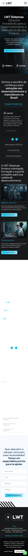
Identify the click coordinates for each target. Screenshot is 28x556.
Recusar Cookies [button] (8, 551)
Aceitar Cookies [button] (20, 551)
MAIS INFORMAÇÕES (9, 215)
